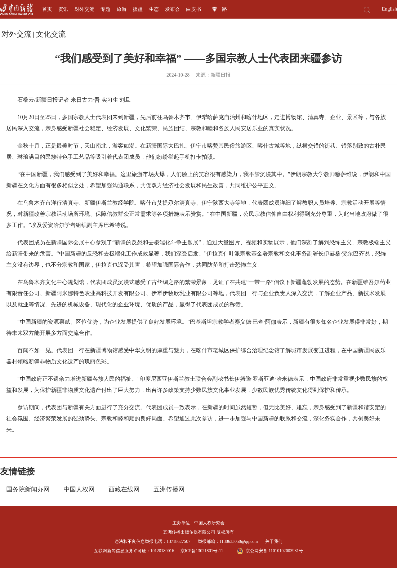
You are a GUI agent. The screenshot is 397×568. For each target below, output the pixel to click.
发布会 (172, 9)
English (389, 8)
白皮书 (193, 9)
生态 (154, 9)
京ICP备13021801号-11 (202, 550)
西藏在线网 (124, 489)
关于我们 (274, 541)
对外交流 (84, 9)
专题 (105, 9)
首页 (47, 9)
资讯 (63, 9)
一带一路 (217, 9)
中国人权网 (79, 489)
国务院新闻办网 (28, 489)
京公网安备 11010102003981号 (270, 551)
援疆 (138, 9)
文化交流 (51, 34)
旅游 (122, 9)
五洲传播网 (169, 489)
